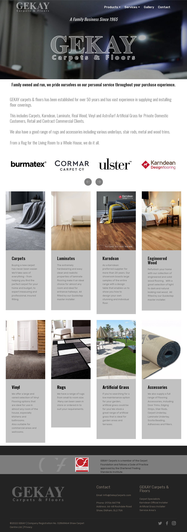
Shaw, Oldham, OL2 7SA (109, 510)
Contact (164, 7)
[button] (88, 182)
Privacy (28, 527)
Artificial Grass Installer (152, 506)
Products (111, 7)
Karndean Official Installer (154, 502)
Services (130, 7)
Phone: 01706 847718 (113, 502)
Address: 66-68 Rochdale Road (114, 506)
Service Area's (148, 510)
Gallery (149, 7)
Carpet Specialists (150, 498)
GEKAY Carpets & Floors (154, 489)
